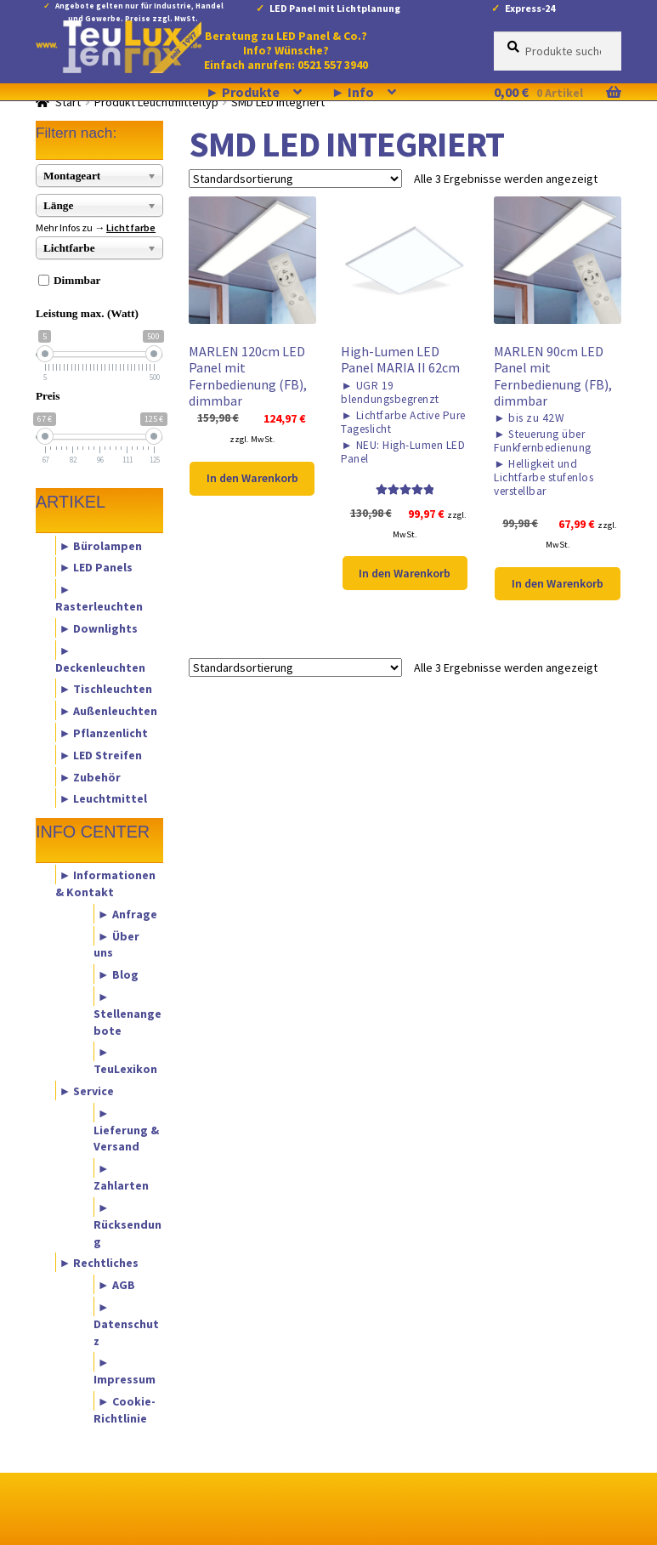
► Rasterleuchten (99, 598)
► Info (352, 91)
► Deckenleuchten (100, 658)
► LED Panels (96, 567)
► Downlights (99, 627)
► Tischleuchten (106, 688)
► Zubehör (90, 776)
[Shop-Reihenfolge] (295, 178)
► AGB (116, 1284)
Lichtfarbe (131, 227)
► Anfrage (127, 913)
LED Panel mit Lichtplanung (334, 8)
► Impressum (124, 1371)
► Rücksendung (127, 1223)
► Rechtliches (99, 1262)
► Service (87, 1091)
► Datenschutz (126, 1323)
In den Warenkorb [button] (252, 478)
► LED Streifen (101, 754)
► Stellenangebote (127, 1012)
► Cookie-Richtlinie (124, 1410)
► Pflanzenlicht (104, 732)
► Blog (118, 974)
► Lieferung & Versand (126, 1129)
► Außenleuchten (108, 711)
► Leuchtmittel (103, 798)
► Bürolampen (101, 545)
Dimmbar (77, 280)
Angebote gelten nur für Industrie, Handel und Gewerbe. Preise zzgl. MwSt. (139, 9)
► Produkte (243, 91)
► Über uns (116, 944)
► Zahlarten (121, 1177)
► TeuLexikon (125, 1060)
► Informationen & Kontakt (105, 883)
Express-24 (530, 8)
